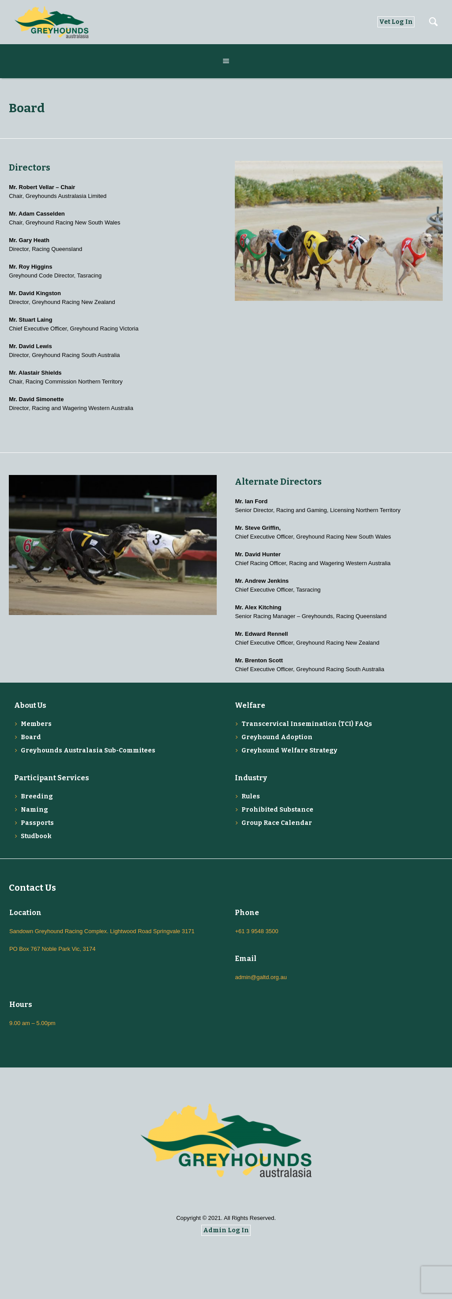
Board (31, 737)
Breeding (37, 796)
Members (36, 724)
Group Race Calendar (276, 823)
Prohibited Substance (277, 809)
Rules (250, 796)
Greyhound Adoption (277, 737)
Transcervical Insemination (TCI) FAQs (306, 724)
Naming (34, 809)
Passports (37, 823)
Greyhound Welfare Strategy (289, 750)
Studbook (36, 836)
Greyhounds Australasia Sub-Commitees (88, 750)
